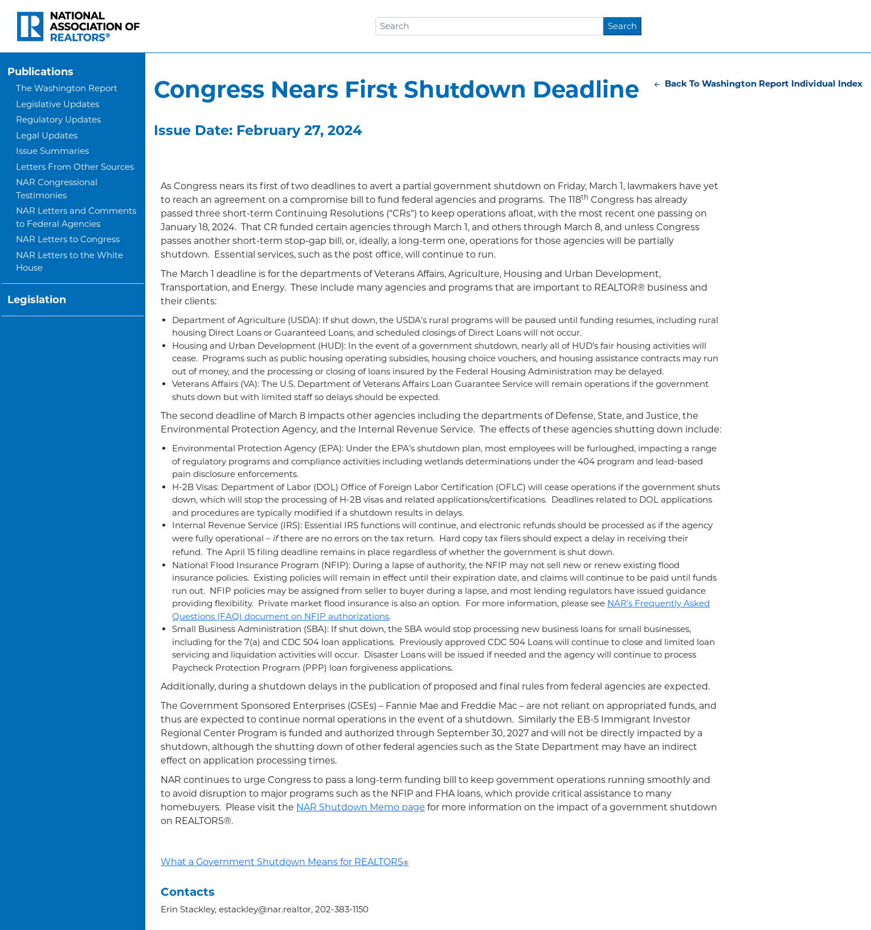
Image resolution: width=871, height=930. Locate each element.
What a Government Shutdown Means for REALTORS (284, 861)
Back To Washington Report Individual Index (757, 83)
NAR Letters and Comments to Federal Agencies (76, 217)
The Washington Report (66, 88)
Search (622, 26)
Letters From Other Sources (75, 166)
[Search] (489, 26)
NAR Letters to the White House (69, 262)
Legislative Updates (57, 104)
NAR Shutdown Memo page (360, 807)
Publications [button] (40, 72)
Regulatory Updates (58, 119)
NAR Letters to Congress (68, 239)
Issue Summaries (52, 150)
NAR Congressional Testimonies (56, 189)
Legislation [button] (36, 299)
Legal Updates (46, 135)
